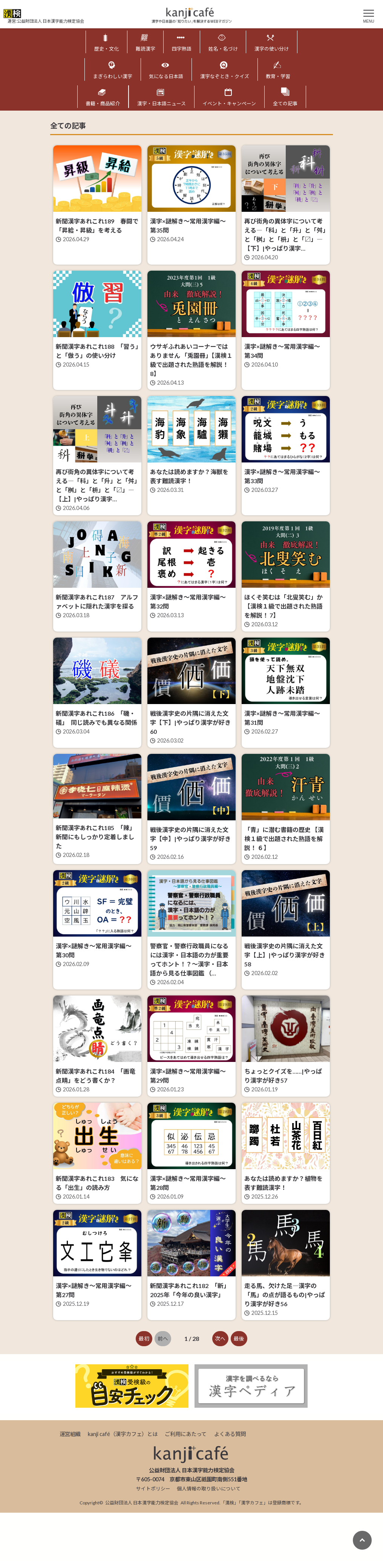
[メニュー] (368, 15)
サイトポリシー (153, 1536)
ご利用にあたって (186, 1482)
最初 (144, 1387)
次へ (220, 1387)
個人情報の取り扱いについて (209, 1536)
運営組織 (70, 1482)
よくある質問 (230, 1482)
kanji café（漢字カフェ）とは (123, 1482)
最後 (239, 1387)
